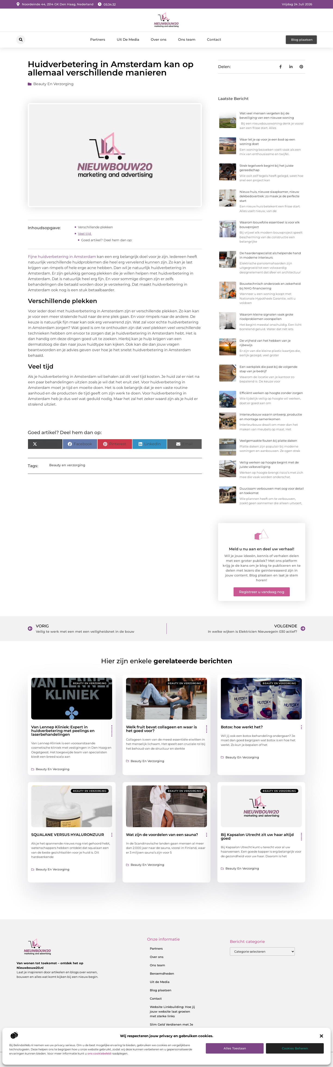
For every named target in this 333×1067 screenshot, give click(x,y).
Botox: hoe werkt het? (242, 727)
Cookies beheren (295, 1048)
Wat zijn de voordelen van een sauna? (162, 834)
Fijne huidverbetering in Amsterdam (62, 256)
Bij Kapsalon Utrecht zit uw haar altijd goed (257, 836)
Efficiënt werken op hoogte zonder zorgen (271, 393)
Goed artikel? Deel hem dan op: (106, 240)
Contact (214, 39)
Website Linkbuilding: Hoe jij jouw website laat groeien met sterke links (172, 1011)
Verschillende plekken (96, 227)
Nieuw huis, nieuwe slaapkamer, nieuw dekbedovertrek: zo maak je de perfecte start (269, 196)
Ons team (186, 39)
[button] (321, 1036)
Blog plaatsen (160, 990)
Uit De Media (128, 39)
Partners (97, 39)
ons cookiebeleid (99, 1053)
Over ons (158, 39)
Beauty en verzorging (53, 84)
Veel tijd (85, 234)
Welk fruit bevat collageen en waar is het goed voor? (161, 729)
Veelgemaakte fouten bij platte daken (268, 440)
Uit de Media (160, 982)
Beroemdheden (162, 973)
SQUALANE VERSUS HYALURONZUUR (67, 834)
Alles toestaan (235, 1048)
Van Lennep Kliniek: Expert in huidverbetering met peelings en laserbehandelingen (63, 731)
